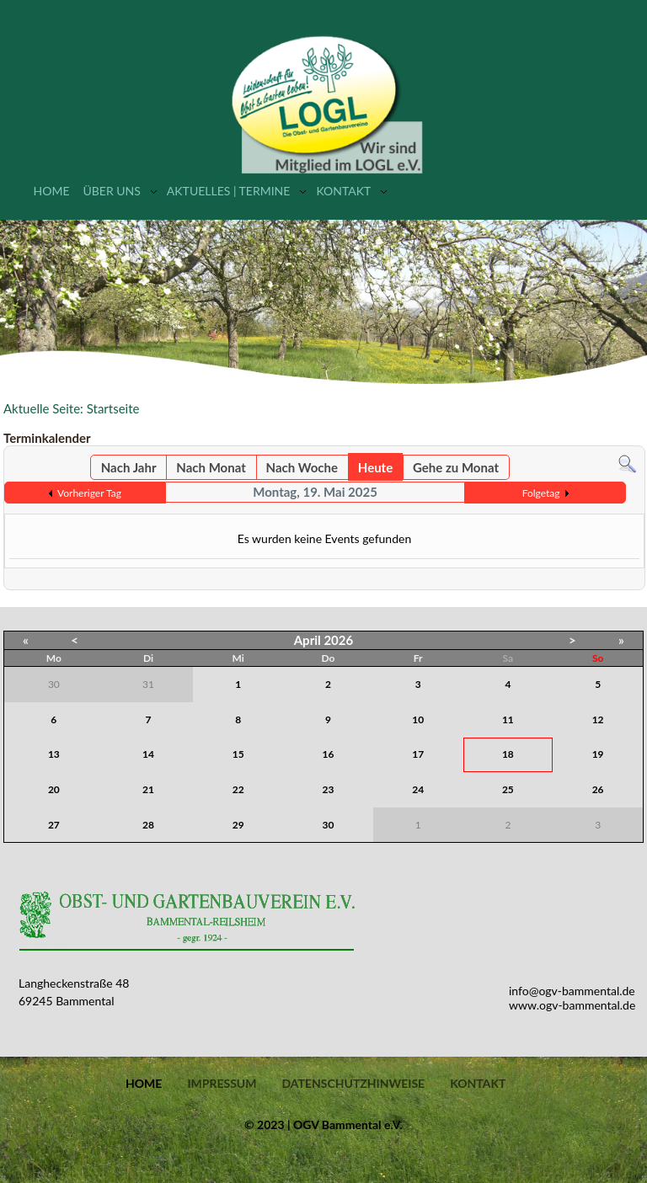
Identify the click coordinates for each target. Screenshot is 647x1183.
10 (418, 719)
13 (54, 754)
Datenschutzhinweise (353, 1084)
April (307, 639)
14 (148, 754)
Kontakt (343, 191)
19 (598, 754)
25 (508, 789)
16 (328, 754)
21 (148, 789)
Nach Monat (210, 467)
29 (238, 824)
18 (508, 754)
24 (418, 789)
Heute (375, 467)
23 (328, 789)
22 (238, 789)
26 (598, 789)
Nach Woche (302, 467)
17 (418, 754)
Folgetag (541, 493)
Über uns (111, 191)
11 (508, 719)
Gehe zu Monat (456, 467)
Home (52, 191)
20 (54, 789)
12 (598, 719)
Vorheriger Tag (89, 493)
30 (328, 824)
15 (238, 754)
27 (54, 824)
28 (148, 824)
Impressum (221, 1084)
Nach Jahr (129, 467)
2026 (338, 639)
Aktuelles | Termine (229, 191)
